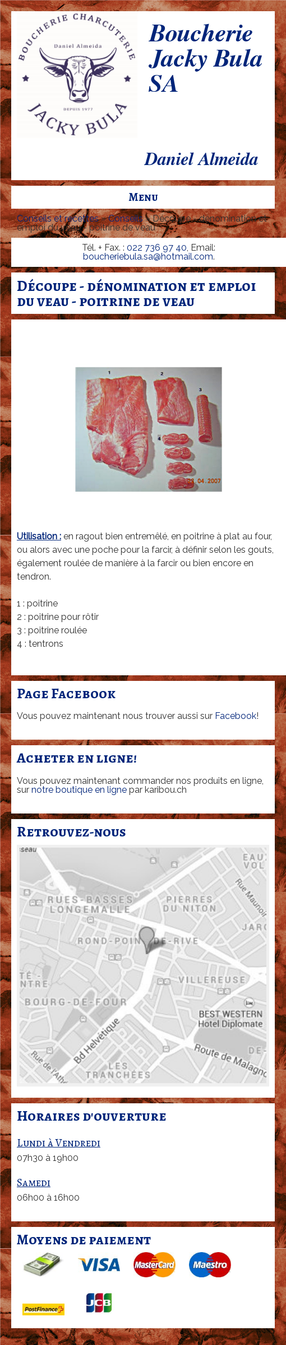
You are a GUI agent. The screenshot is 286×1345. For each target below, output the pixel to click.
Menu (143, 197)
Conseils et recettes (58, 218)
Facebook (235, 716)
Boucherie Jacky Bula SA (205, 59)
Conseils (125, 218)
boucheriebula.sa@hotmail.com (148, 256)
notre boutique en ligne (79, 789)
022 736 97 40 (157, 247)
